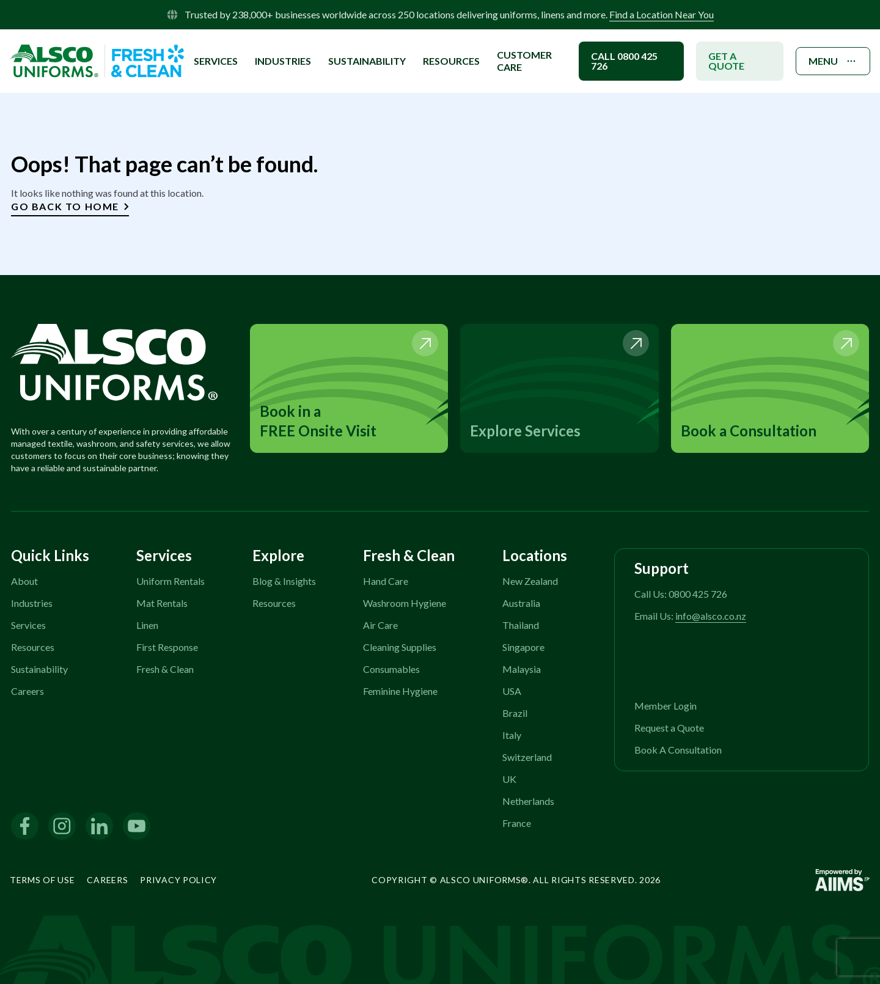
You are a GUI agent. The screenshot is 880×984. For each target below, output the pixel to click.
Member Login (665, 705)
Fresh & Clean (165, 669)
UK (509, 779)
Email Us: (690, 616)
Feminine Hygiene (400, 691)
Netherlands (528, 801)
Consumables (391, 669)
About (24, 581)
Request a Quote (669, 727)
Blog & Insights (284, 581)
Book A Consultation (678, 749)
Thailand (520, 625)
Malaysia (521, 669)
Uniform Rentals (170, 581)
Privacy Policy (178, 880)
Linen (147, 625)
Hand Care (385, 581)
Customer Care (524, 61)
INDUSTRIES (283, 61)
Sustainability (39, 669)
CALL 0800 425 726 (624, 61)
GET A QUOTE (726, 61)
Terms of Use (42, 880)
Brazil (514, 713)
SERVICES (216, 61)
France (516, 823)
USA (511, 691)
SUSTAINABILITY (367, 61)
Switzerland (527, 757)
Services (28, 625)
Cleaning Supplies (399, 647)
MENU (833, 61)
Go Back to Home (70, 206)
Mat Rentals (162, 603)
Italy (511, 735)
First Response (167, 647)
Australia (521, 603)
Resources (451, 61)
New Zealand (530, 581)
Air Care (380, 625)
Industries (32, 603)
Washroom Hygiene (404, 603)
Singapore (523, 647)
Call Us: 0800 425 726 (680, 594)
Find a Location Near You (661, 14)
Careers (27, 691)
